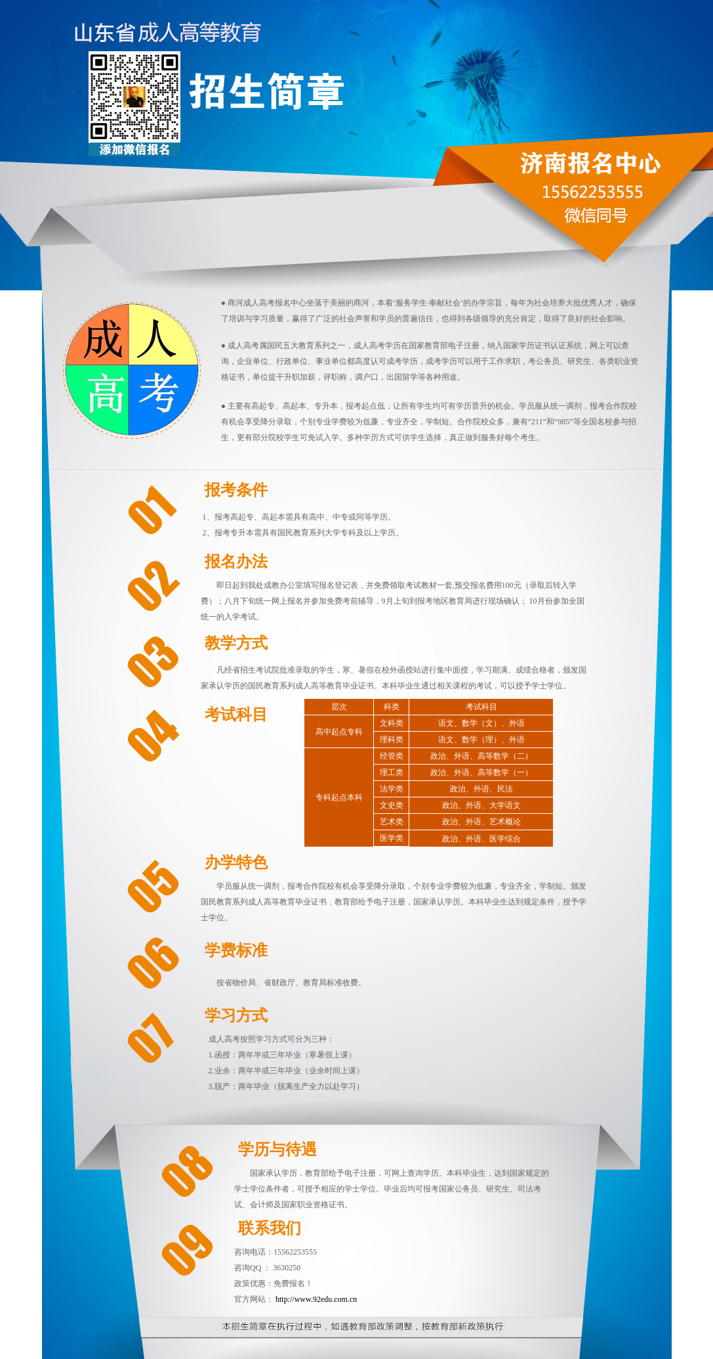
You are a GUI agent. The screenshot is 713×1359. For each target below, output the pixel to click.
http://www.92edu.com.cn (316, 1299)
